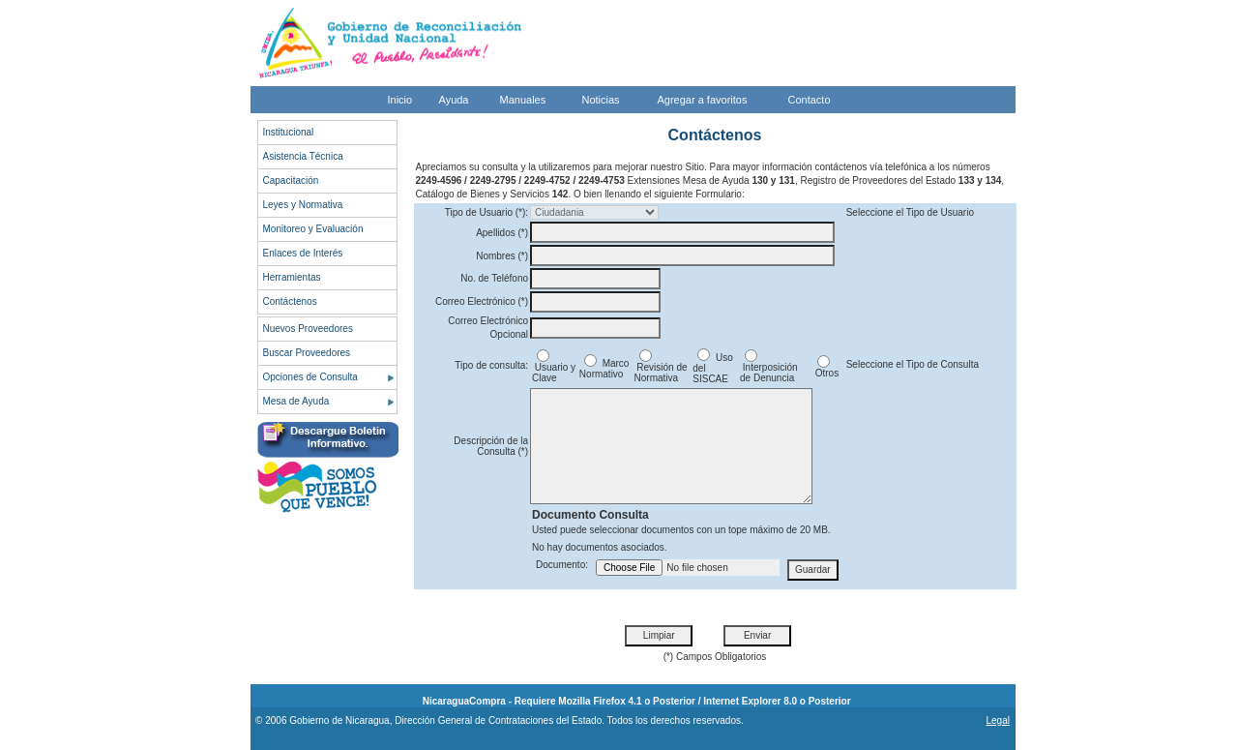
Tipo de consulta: (491, 365)
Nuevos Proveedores (308, 328)
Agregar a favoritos (703, 99)
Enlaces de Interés (303, 253)
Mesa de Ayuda (296, 401)
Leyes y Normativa (303, 204)
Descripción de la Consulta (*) (491, 446)
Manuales (523, 99)
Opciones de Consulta (310, 377)
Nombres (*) (502, 256)
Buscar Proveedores (307, 352)
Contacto (809, 99)
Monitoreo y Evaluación (313, 229)
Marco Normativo (604, 368)
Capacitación (291, 180)
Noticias (601, 99)
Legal (997, 720)
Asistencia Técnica (303, 156)
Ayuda (454, 99)
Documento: (562, 564)
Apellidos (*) (502, 232)
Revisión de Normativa (661, 368)
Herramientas (292, 277)
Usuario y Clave (553, 368)
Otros (825, 368)
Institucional (288, 132)
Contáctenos (290, 301)
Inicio (400, 99)
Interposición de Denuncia (768, 368)
